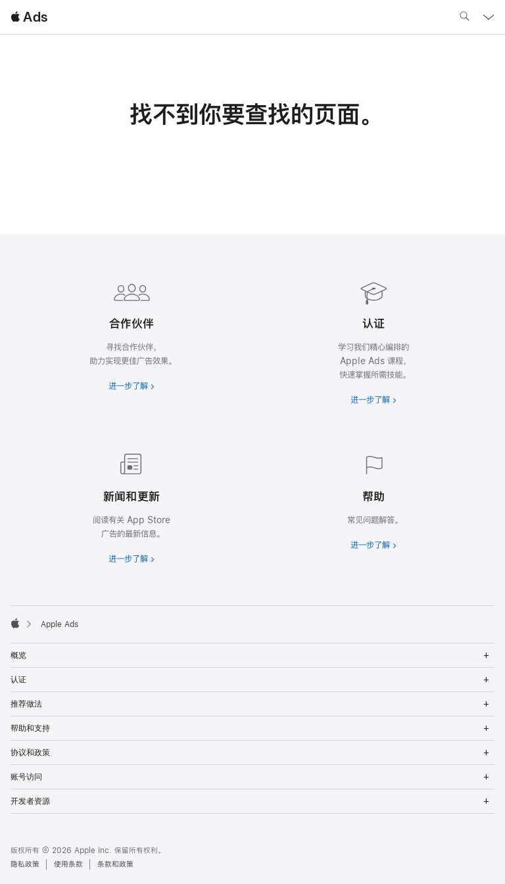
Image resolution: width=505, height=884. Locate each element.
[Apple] (15, 623)
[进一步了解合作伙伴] (131, 333)
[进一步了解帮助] (373, 499)
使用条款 (68, 864)
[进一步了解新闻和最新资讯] (131, 506)
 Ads (29, 17)
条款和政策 (115, 864)
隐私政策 (25, 864)
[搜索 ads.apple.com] (464, 17)
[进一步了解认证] (373, 340)
